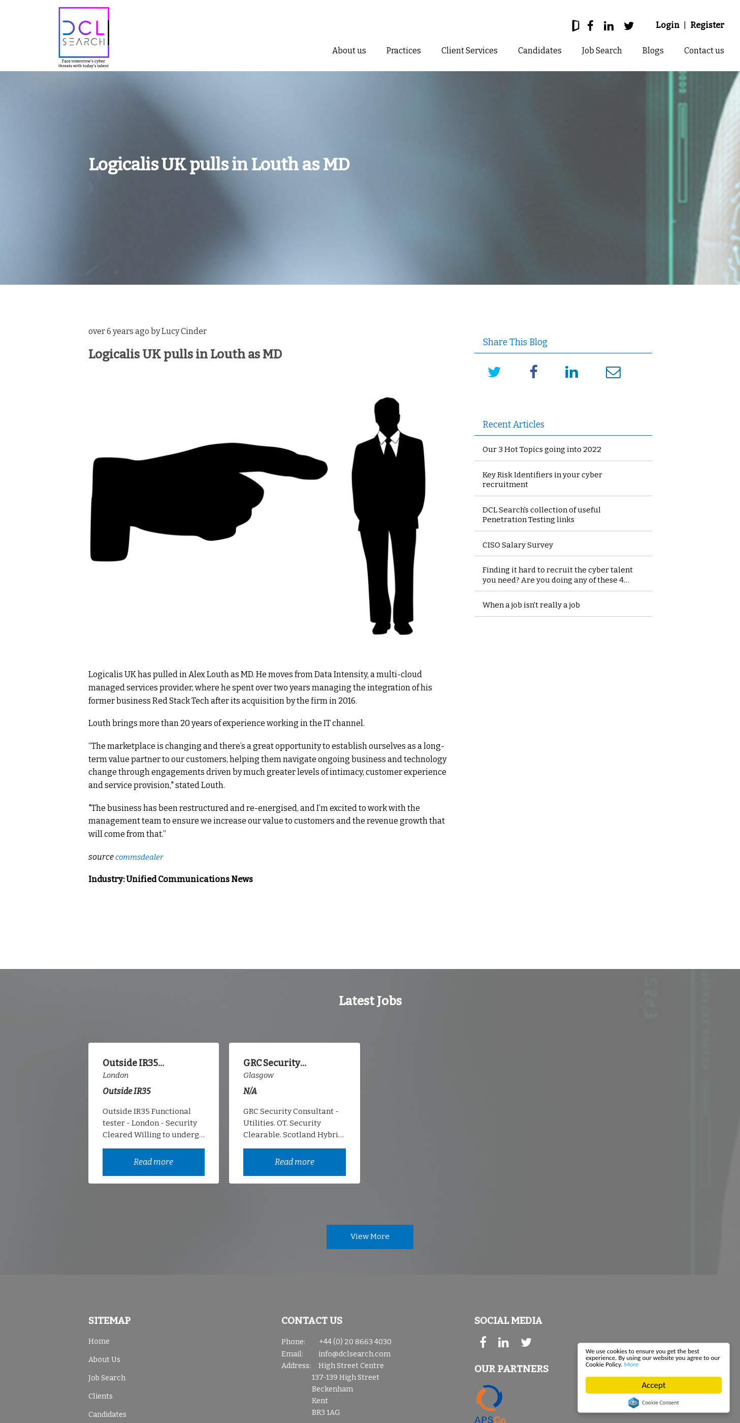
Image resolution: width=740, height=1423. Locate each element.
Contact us (704, 50)
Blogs (653, 50)
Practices (404, 50)
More (705, 1363)
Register (707, 25)
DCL (84, 37)
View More (370, 1239)
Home (99, 1345)
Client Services (469, 50)
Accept (654, 1385)
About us (349, 50)
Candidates (540, 50)
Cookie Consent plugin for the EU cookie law (653, 1402)
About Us (104, 1363)
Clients (100, 1400)
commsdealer (140, 857)
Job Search (602, 50)
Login (668, 25)
